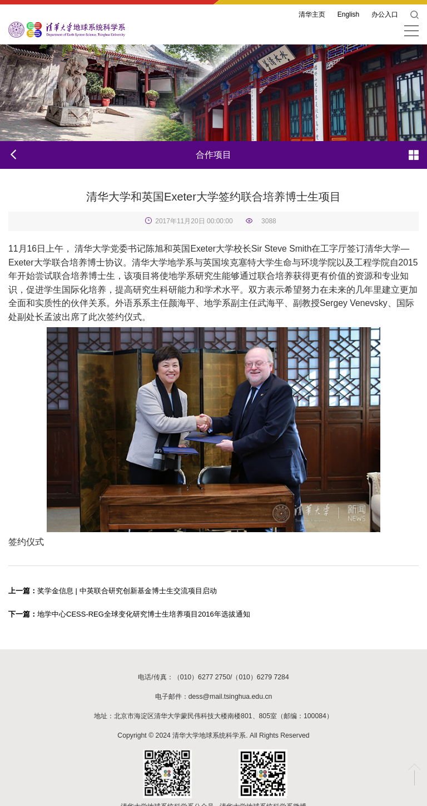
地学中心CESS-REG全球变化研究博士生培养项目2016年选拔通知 (129, 614)
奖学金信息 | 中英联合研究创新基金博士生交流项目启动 (112, 591)
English (348, 14)
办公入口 (384, 14)
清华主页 (312, 14)
